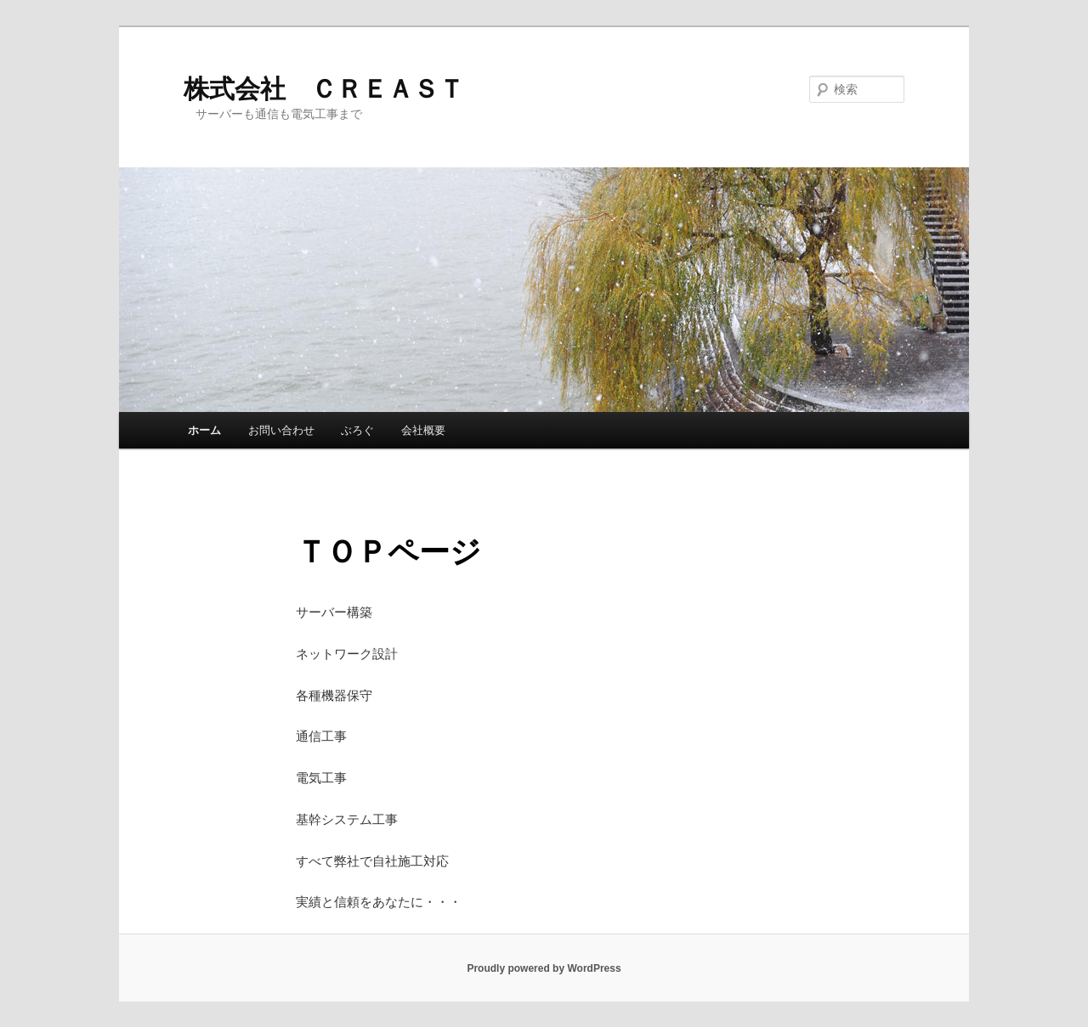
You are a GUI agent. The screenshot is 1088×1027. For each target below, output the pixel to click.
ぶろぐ (357, 430)
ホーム (204, 430)
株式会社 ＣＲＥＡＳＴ (324, 89)
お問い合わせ (281, 430)
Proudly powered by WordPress (543, 968)
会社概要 (423, 430)
